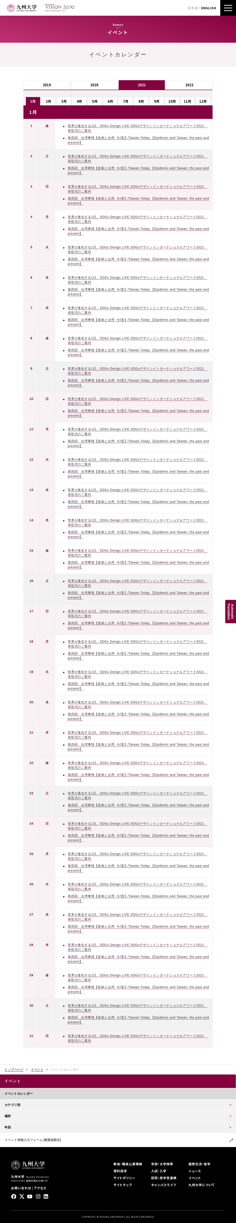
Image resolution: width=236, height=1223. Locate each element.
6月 (110, 101)
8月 (141, 101)
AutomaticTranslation (230, 611)
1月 (33, 101)
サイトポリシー (124, 1178)
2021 (142, 84)
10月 (172, 101)
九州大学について (201, 1185)
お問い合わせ (21, 1188)
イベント (37, 1069)
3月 (64, 101)
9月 (156, 101)
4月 (79, 101)
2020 (94, 84)
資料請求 (120, 1171)
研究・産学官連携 (164, 1178)
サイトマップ (122, 1185)
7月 (125, 101)
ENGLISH (208, 8)
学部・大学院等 (162, 1164)
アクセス (40, 1188)
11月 (187, 101)
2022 (189, 84)
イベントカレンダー (19, 1093)
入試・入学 (158, 1171)
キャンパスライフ (163, 1185)
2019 (47, 84)
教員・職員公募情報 (127, 1164)
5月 (95, 101)
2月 (48, 101)
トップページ (14, 1069)
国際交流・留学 (199, 1164)
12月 (203, 101)
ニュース (194, 1171)
